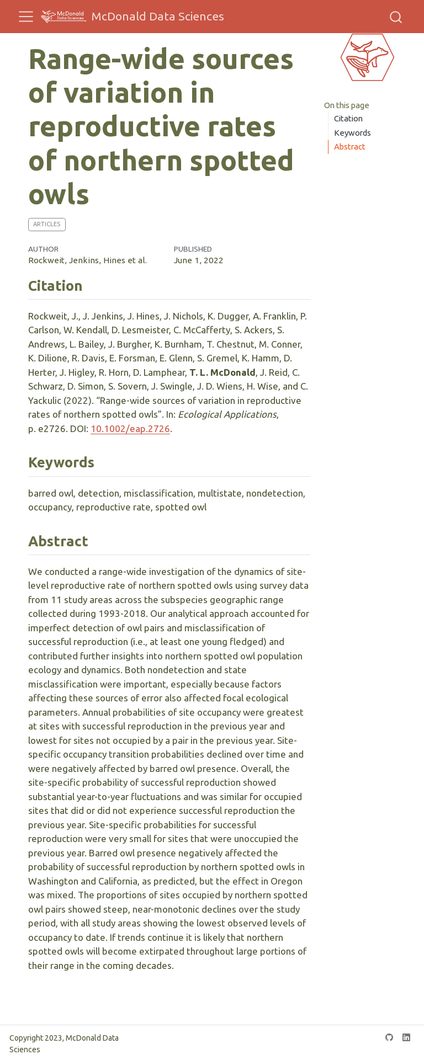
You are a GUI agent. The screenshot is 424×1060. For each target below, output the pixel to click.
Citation (348, 118)
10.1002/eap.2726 (130, 428)
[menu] (26, 16)
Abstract (349, 146)
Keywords (352, 132)
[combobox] (396, 16)
